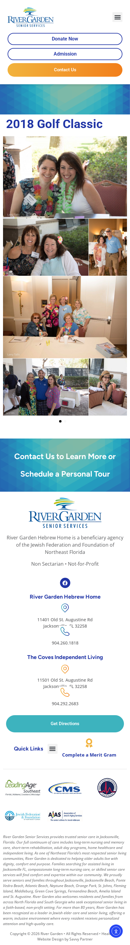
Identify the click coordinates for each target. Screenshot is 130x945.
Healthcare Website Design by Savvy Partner (78, 936)
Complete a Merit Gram (89, 755)
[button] (117, 17)
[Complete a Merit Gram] (89, 742)
